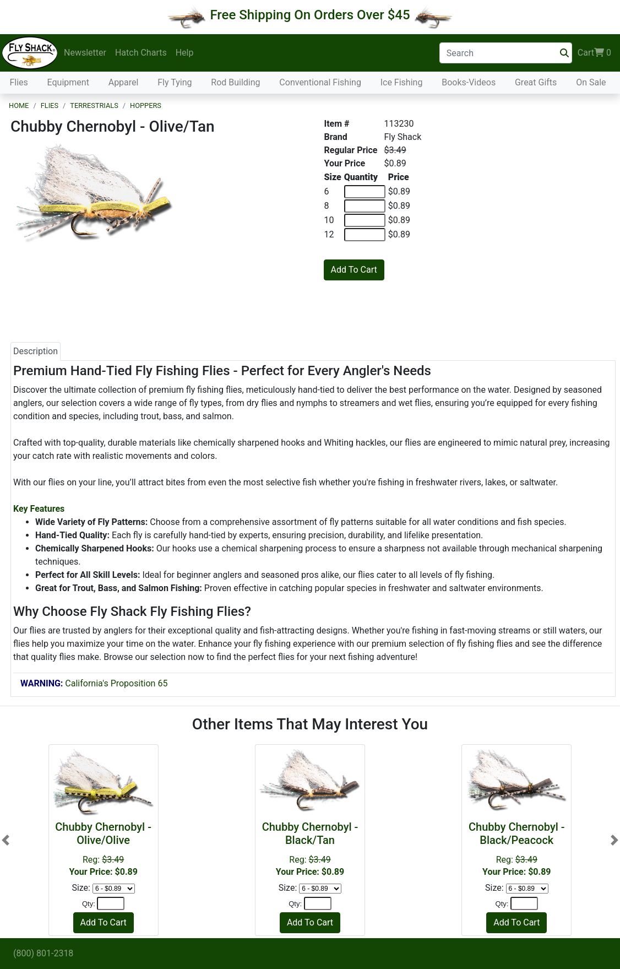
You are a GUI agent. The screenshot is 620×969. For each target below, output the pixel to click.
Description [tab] (35, 351)
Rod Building (235, 82)
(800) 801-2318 (43, 953)
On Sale (591, 82)
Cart (594, 52)
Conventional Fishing (320, 82)
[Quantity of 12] (364, 234)
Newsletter (85, 52)
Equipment (68, 82)
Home (19, 105)
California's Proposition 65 (93, 683)
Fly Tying (174, 82)
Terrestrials (94, 105)
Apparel (123, 82)
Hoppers (145, 105)
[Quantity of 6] (364, 191)
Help (185, 52)
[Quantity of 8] (364, 206)
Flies (18, 82)
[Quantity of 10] (364, 220)
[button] (5, 840)
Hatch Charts (141, 52)
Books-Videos (469, 82)
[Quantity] (110, 903)
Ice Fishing (401, 82)
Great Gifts (536, 82)
